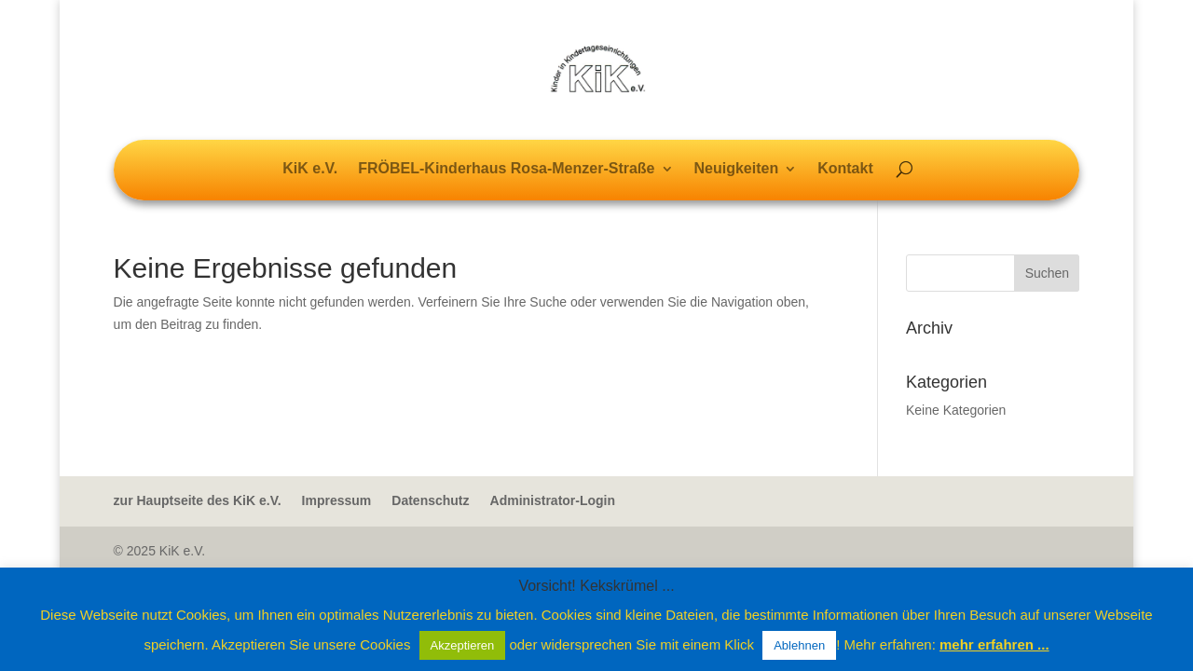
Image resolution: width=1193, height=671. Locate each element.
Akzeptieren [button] (463, 645)
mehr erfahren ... (994, 644)
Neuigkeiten (736, 169)
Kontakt (845, 169)
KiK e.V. (309, 169)
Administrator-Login (553, 500)
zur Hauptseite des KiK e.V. (197, 500)
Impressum (337, 500)
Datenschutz (430, 500)
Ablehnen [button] (799, 645)
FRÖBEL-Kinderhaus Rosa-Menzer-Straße (506, 169)
